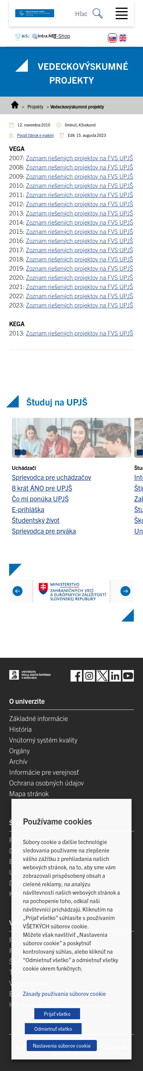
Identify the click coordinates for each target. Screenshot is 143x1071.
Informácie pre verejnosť (44, 771)
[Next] (125, 591)
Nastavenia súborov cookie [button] (62, 1045)
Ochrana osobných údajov (46, 782)
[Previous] (17, 591)
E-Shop (61, 35)
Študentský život (35, 520)
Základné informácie (38, 718)
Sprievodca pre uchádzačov (51, 477)
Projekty (35, 106)
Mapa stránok (29, 793)
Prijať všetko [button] (57, 1013)
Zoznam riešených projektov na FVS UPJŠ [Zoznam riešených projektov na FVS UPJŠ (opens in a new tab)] (79, 157)
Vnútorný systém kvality (43, 739)
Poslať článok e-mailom (35, 135)
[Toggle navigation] (125, 13)
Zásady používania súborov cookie (64, 993)
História (20, 728)
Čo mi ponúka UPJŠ (40, 498)
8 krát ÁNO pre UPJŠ (42, 487)
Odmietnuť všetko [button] (53, 1028)
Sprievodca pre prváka (44, 530)
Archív (18, 761)
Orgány (19, 750)
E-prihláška (28, 509)
